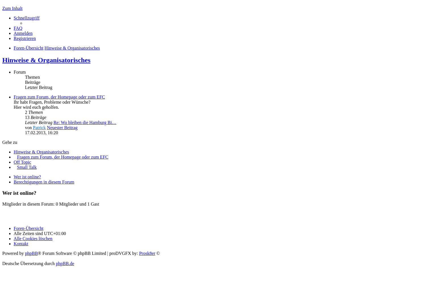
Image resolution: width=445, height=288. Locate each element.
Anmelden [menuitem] (23, 33)
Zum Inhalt (12, 8)
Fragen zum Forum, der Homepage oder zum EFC (59, 97)
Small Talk (27, 167)
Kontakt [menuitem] (21, 243)
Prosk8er (147, 253)
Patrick (39, 127)
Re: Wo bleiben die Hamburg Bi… (84, 122)
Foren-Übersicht (28, 228)
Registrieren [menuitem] (25, 38)
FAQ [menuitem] (18, 28)
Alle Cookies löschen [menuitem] (33, 238)
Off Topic (22, 162)
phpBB (31, 253)
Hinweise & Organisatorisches (46, 60)
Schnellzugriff (26, 18)
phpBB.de (65, 263)
